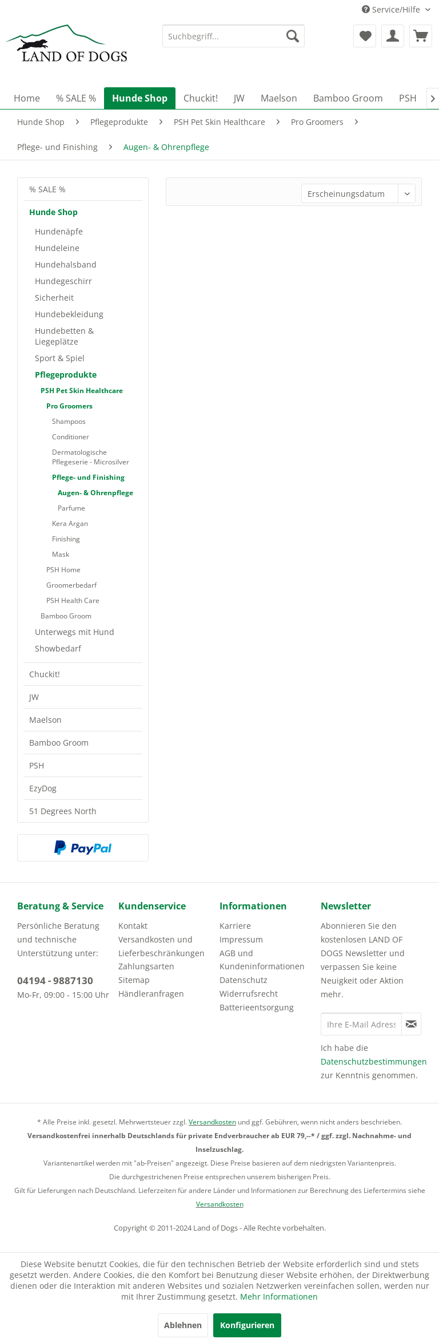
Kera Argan (70, 523)
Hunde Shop (53, 212)
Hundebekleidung (69, 314)
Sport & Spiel (60, 358)
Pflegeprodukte (66, 374)
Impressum (241, 939)
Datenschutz (244, 979)
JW (34, 696)
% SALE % (47, 189)
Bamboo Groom (66, 616)
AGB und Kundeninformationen (262, 960)
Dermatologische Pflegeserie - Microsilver (90, 457)
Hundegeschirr (63, 281)
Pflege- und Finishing (88, 477)
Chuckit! (44, 674)
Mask (60, 554)
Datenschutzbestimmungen (374, 1061)
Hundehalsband (66, 264)
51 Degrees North (63, 811)
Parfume (71, 508)
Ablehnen (183, 1325)
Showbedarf (58, 648)
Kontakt (132, 925)
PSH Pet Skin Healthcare (82, 390)
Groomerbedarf (71, 585)
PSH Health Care (72, 600)
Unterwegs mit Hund (74, 631)
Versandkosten (212, 1122)
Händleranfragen (151, 993)
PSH (36, 765)
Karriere (235, 925)
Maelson (45, 719)
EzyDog (43, 788)
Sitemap (134, 979)
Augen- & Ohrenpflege (95, 492)
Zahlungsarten (146, 966)
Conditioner (70, 437)
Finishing (66, 539)
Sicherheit (54, 297)
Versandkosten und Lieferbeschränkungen (161, 946)
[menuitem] (233, 36)
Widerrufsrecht (249, 993)
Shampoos (69, 421)
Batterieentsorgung (257, 1007)
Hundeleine (57, 247)
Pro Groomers (69, 406)
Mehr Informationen (279, 1296)
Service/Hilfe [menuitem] (392, 9)
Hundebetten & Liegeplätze (64, 336)
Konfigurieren (247, 1325)
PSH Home (63, 570)
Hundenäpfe (59, 231)
